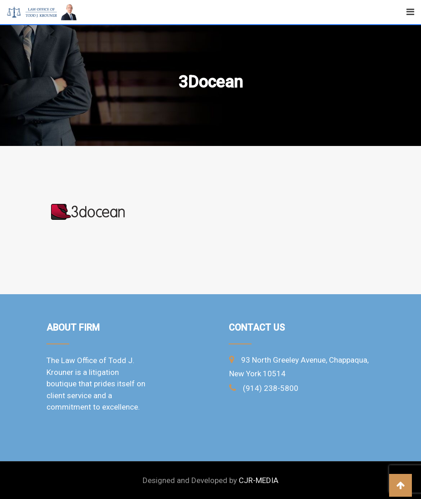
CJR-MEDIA (258, 480)
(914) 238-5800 (270, 388)
